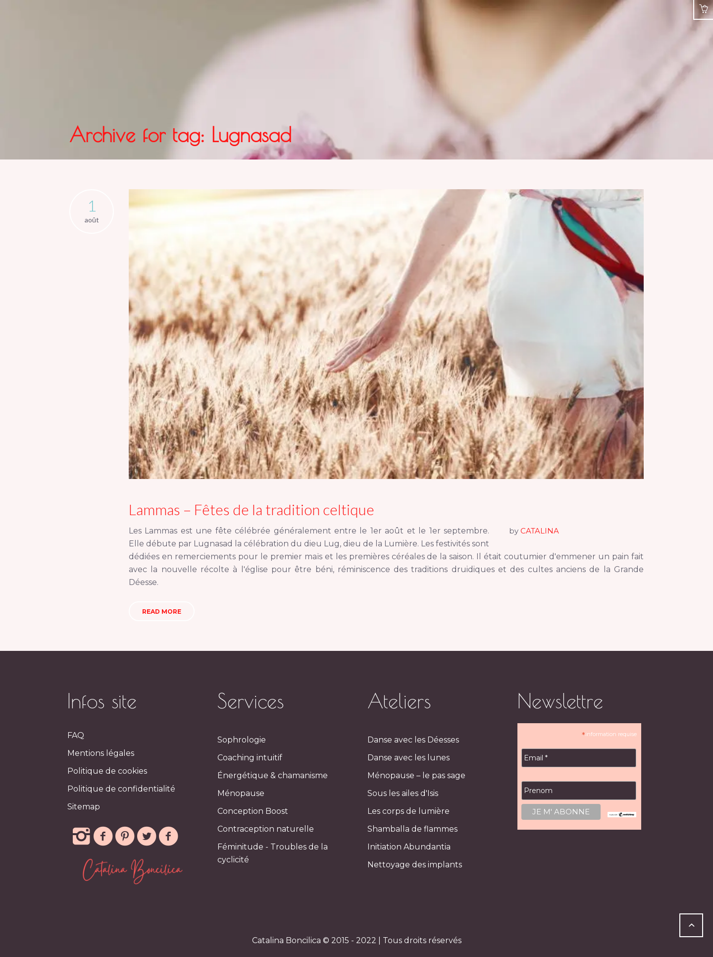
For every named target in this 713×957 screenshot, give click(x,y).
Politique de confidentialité (121, 789)
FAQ (75, 735)
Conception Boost (252, 811)
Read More (161, 611)
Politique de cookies (107, 771)
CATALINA (539, 530)
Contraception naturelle (265, 829)
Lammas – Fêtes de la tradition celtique (251, 509)
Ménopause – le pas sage (416, 775)
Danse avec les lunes (408, 757)
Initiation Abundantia (409, 846)
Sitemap (83, 806)
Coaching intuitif (249, 757)
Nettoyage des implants (414, 864)
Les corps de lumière (408, 811)
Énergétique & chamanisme (272, 775)
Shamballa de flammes (412, 829)
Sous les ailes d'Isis (402, 793)
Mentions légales (100, 753)
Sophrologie (241, 739)
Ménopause (240, 793)
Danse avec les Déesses (413, 739)
